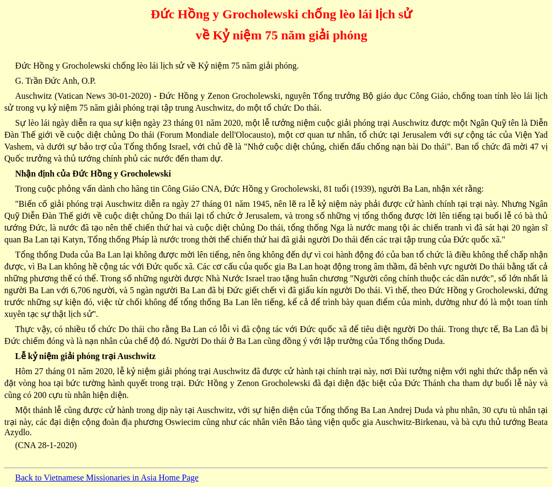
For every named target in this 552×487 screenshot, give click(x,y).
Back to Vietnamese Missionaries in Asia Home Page (106, 477)
